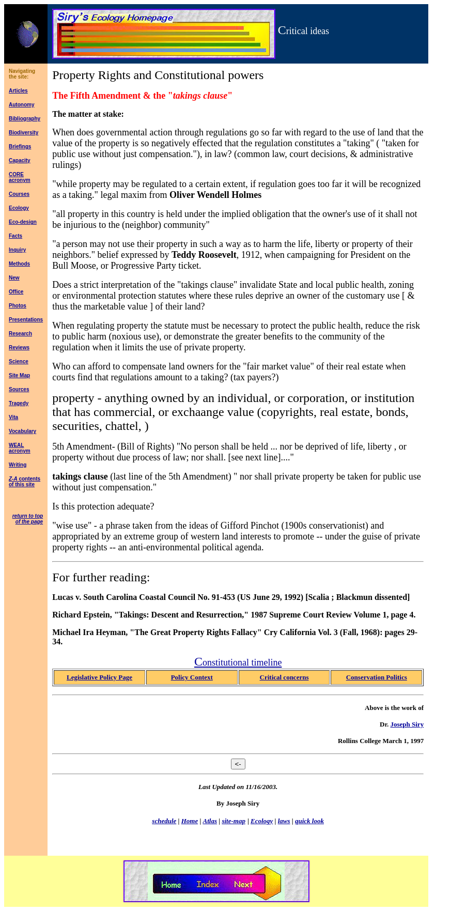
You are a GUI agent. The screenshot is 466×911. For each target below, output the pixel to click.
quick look (309, 821)
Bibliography (24, 118)
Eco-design (23, 222)
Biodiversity (23, 132)
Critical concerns (284, 677)
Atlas (210, 821)
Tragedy (18, 403)
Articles (18, 91)
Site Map (19, 375)
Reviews (19, 347)
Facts (15, 236)
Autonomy (21, 104)
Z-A (13, 479)
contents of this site (24, 481)
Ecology (19, 208)
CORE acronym (19, 177)
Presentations (26, 319)
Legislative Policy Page (99, 677)
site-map (233, 821)
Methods (19, 264)
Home (189, 821)
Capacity (19, 160)
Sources (19, 389)
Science (18, 361)
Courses (19, 194)
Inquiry (17, 250)
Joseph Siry (407, 724)
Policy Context (192, 677)
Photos (17, 305)
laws (284, 821)
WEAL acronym (19, 448)
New (14, 278)
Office (16, 292)
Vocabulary (22, 431)
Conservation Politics (376, 677)
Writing (17, 465)
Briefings (20, 146)
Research (20, 333)
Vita (13, 417)
